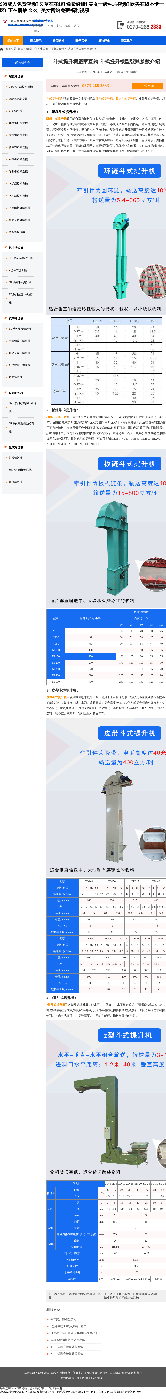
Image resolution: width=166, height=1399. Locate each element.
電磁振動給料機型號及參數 (67, 1340)
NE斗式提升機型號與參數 (66, 1353)
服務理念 (104, 40)
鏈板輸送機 (15, 481)
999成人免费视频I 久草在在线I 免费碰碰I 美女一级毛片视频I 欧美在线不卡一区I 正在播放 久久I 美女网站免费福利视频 (70, 1391)
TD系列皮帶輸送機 (20, 328)
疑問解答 (58, 40)
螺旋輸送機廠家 (60, 1372)
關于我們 (81, 40)
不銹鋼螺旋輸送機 (19, 207)
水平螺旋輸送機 (18, 195)
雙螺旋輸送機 (17, 232)
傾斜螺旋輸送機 (18, 171)
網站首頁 (13, 40)
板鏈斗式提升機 (56, 417)
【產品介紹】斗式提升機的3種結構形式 (75, 1333)
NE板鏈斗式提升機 (20, 282)
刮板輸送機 (15, 457)
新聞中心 (31, 48)
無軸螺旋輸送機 (18, 123)
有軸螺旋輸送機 (18, 135)
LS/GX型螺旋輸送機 (21, 86)
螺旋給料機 (15, 111)
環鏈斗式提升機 (56, 118)
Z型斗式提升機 (18, 270)
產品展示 (36, 40)
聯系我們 (126, 40)
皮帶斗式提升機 (56, 697)
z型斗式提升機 (55, 1004)
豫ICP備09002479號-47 (90, 1378)
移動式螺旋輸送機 (19, 220)
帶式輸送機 (15, 377)
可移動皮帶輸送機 (19, 365)
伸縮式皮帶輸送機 (19, 353)
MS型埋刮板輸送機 (20, 469)
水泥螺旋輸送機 (18, 183)
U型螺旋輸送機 (18, 98)
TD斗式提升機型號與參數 (66, 1346)
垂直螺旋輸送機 (18, 159)
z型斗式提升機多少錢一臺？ (68, 1326)
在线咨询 (147, 86)
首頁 (20, 48)
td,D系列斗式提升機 (21, 258)
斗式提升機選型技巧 (63, 1319)
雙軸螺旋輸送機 (18, 147)
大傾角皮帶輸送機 (19, 340)
